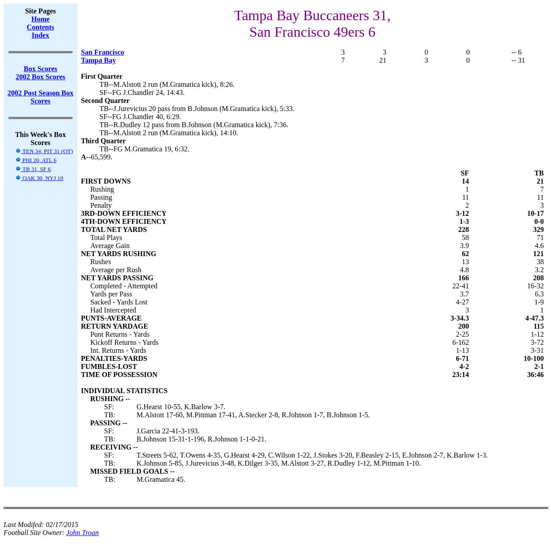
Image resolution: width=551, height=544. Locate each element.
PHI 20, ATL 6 (35, 160)
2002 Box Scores (40, 77)
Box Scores (40, 69)
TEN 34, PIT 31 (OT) (44, 151)
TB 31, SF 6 (33, 169)
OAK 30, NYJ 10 (39, 178)
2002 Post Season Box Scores (40, 97)
